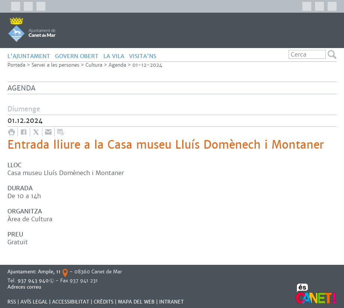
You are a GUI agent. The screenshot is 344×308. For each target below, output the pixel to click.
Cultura (94, 65)
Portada (16, 65)
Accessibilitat (70, 302)
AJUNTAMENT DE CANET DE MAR (31, 29)
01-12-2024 (147, 65)
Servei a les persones (55, 65)
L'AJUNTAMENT (28, 56)
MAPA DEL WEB (136, 302)
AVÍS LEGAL (34, 302)
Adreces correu (25, 287)
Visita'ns (142, 56)
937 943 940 (33, 280)
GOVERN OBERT (77, 56)
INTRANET (171, 302)
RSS (11, 302)
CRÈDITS (103, 302)
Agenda (117, 65)
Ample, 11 (49, 272)
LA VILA (113, 56)
